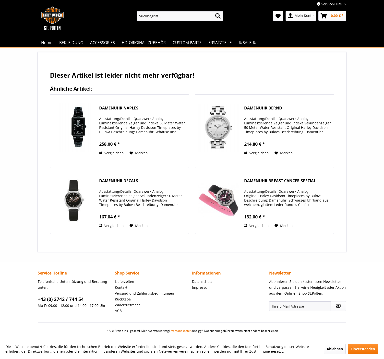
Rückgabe (123, 299)
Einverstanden (363, 349)
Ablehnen (335, 349)
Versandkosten (181, 331)
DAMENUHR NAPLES (118, 108)
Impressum (201, 287)
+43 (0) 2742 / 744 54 (61, 299)
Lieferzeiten (124, 281)
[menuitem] (180, 16)
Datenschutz (202, 281)
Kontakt (121, 287)
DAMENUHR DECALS (118, 180)
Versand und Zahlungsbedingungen (144, 293)
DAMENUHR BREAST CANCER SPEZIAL (280, 180)
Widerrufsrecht (127, 305)
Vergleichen (111, 153)
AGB (118, 310)
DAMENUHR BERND (263, 108)
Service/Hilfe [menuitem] (330, 4)
